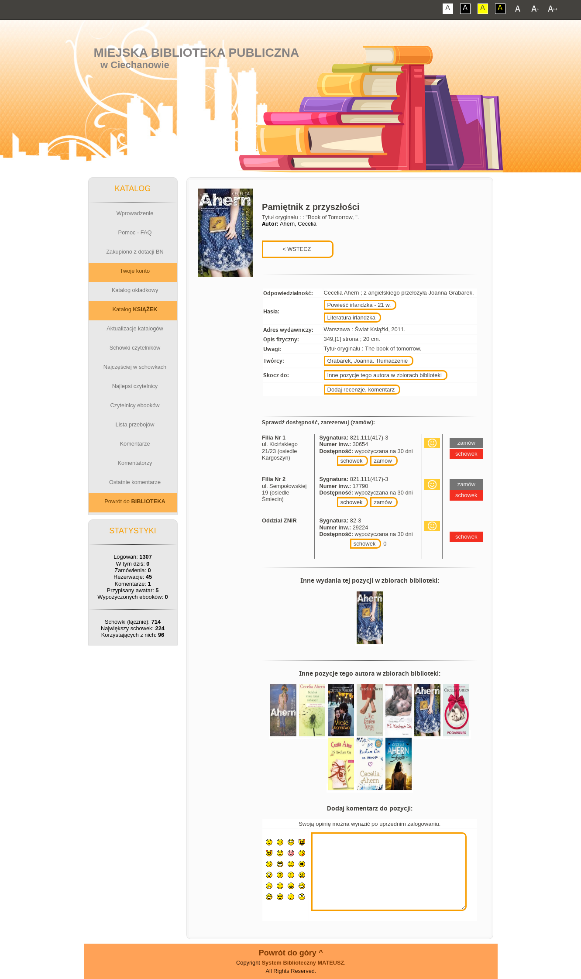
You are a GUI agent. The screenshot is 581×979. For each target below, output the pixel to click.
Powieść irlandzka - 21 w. (359, 305)
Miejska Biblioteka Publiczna (196, 52)
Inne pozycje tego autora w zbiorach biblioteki (384, 375)
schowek (351, 460)
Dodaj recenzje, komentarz (361, 389)
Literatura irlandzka (351, 317)
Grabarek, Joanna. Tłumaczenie (367, 360)
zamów (383, 460)
